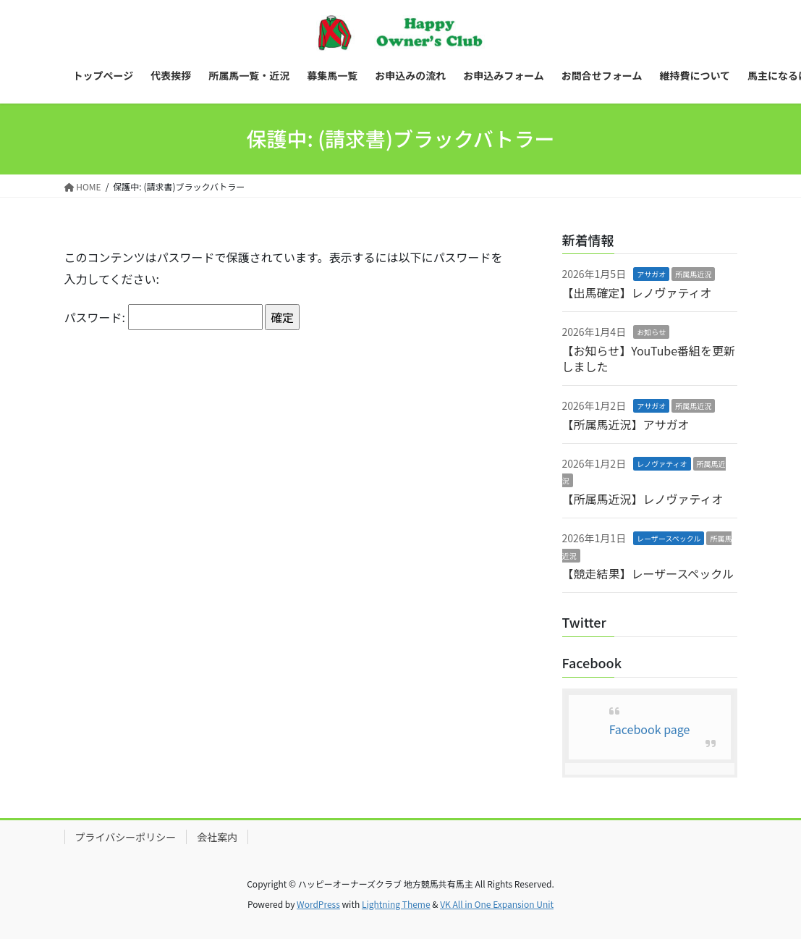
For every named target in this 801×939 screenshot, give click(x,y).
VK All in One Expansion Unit (497, 904)
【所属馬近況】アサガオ (626, 424)
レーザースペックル (668, 538)
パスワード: (163, 317)
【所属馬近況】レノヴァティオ (643, 499)
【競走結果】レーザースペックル (648, 573)
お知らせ (651, 332)
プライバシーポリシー (126, 837)
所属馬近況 (693, 274)
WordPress (318, 904)
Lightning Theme (396, 904)
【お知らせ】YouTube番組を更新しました (649, 358)
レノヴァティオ (662, 463)
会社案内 (217, 837)
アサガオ (651, 274)
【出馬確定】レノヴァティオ (637, 292)
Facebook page (649, 729)
